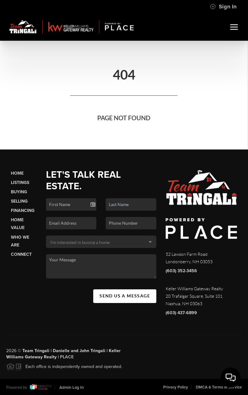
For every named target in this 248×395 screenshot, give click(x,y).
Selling (19, 201)
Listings (20, 182)
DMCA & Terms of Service (219, 387)
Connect (21, 254)
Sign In (223, 6)
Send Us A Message (124, 295)
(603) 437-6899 (181, 312)
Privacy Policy (175, 387)
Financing (22, 210)
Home (17, 173)
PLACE (67, 358)
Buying (19, 192)
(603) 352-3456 (181, 270)
